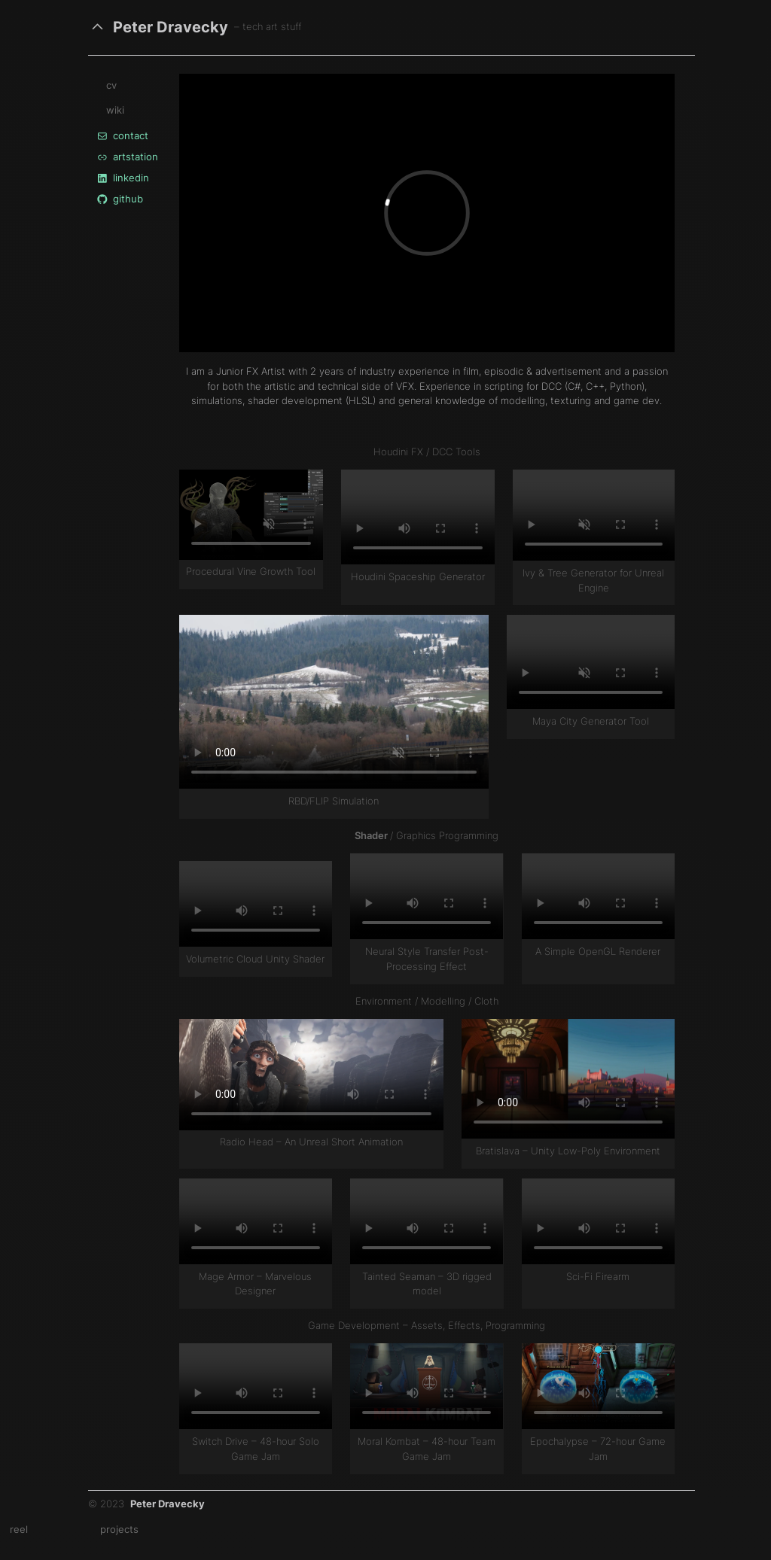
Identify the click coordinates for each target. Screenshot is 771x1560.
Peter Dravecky (170, 26)
